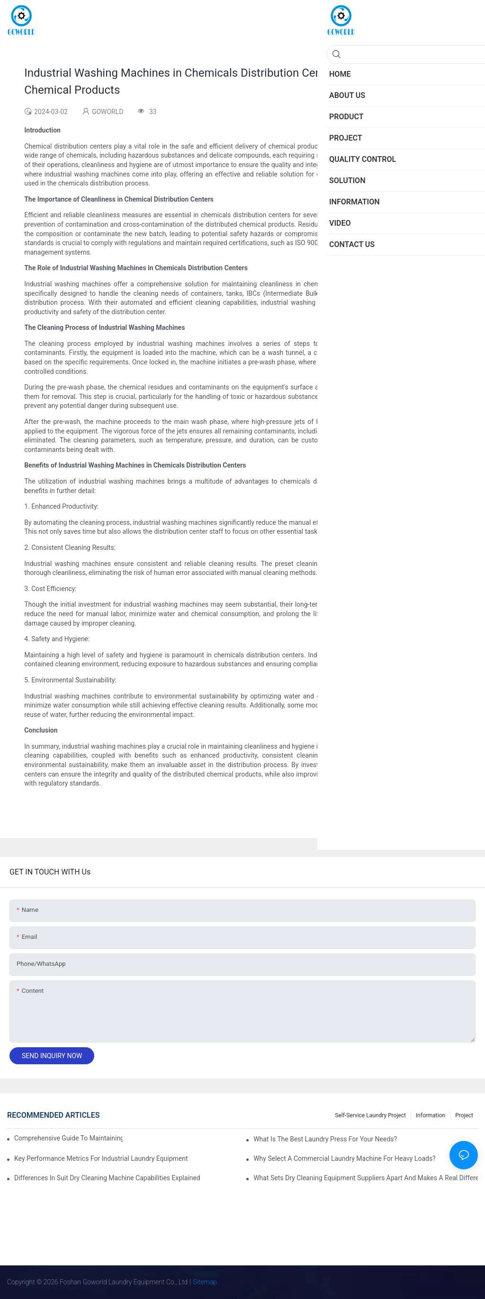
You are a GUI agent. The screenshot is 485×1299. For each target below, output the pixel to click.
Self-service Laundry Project (370, 1115)
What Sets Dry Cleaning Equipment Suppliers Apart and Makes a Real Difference (365, 1178)
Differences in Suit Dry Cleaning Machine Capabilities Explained (107, 1178)
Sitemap (205, 1282)
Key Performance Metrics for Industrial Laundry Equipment (101, 1158)
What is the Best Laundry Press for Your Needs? (325, 1139)
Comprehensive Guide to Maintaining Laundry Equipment (68, 1138)
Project (464, 1115)
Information (430, 1115)
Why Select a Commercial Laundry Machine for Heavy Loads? (344, 1158)
